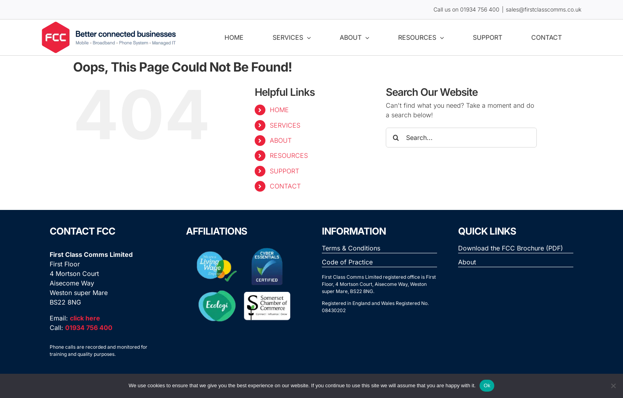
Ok (487, 385)
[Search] (396, 138)
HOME (279, 110)
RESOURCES (289, 155)
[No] (613, 386)
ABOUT (281, 140)
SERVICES (285, 125)
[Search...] (461, 138)
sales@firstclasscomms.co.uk (543, 9)
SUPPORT (284, 171)
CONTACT (285, 186)
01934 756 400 (479, 9)
